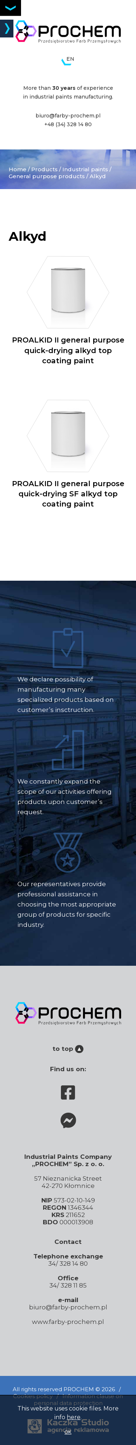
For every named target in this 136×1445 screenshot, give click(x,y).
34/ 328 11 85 (68, 1285)
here (74, 1417)
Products (44, 169)
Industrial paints (85, 169)
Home (17, 169)
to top (68, 1048)
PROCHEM (78, 1389)
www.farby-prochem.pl (68, 1321)
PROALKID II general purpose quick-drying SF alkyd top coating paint (68, 454)
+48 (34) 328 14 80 (68, 124)
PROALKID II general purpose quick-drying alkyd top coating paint (68, 310)
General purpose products (47, 176)
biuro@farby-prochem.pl (68, 115)
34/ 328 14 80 (68, 1263)
